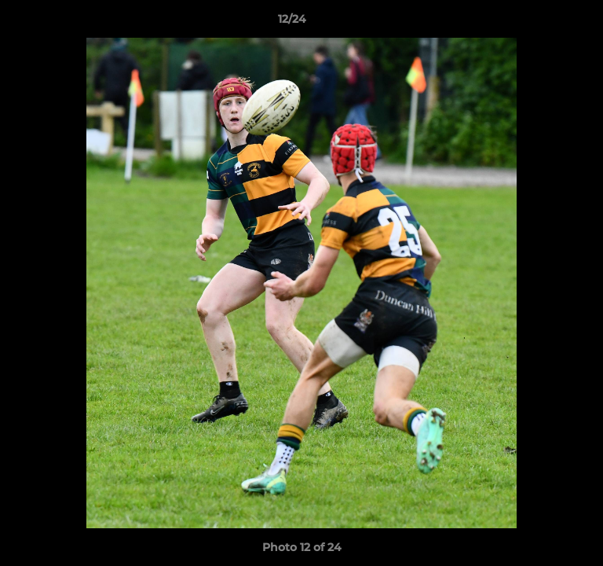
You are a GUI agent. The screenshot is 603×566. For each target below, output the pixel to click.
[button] (546, 23)
